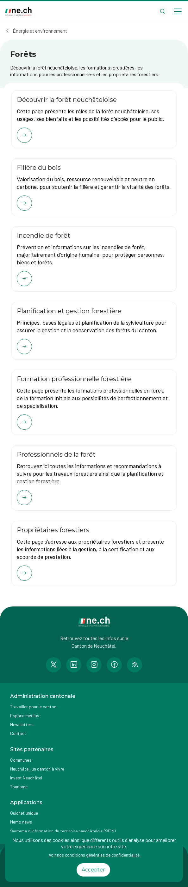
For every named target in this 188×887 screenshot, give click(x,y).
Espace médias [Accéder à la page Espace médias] (24, 715)
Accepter (93, 870)
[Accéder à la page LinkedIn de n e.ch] (73, 664)
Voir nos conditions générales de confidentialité (94, 854)
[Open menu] (178, 11)
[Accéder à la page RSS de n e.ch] (134, 664)
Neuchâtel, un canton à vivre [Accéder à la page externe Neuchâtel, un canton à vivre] (37, 768)
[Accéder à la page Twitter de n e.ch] (53, 664)
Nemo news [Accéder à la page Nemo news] (21, 821)
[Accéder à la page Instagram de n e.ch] (94, 664)
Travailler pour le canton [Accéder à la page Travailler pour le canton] (33, 706)
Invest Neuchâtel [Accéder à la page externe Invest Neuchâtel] (26, 777)
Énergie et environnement (40, 31)
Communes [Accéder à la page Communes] (20, 760)
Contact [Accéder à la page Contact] (18, 733)
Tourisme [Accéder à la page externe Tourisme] (19, 786)
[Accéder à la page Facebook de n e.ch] (114, 664)
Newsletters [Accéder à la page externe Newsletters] (22, 724)
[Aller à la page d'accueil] (18, 11)
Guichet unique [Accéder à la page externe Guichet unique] (24, 813)
